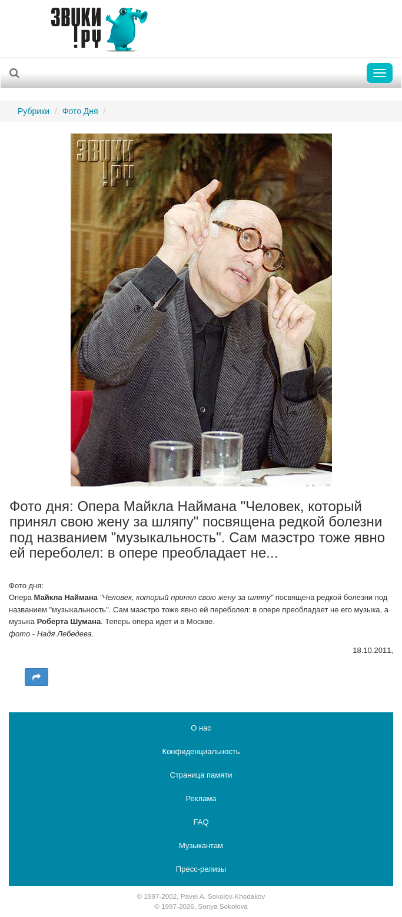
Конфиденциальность (201, 751)
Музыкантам (201, 845)
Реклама (200, 798)
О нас (201, 727)
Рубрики (33, 111)
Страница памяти (201, 775)
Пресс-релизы (201, 869)
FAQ (200, 822)
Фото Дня (80, 111)
